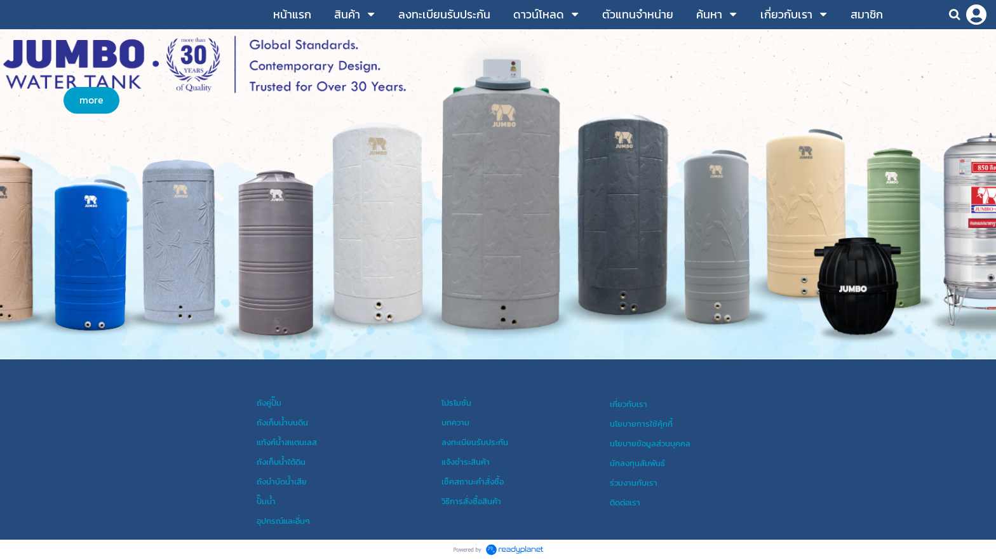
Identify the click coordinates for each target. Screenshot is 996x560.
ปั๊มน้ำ (266, 501)
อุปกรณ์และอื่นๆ (283, 520)
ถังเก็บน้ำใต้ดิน (281, 461)
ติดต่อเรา (625, 502)
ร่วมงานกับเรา (633, 482)
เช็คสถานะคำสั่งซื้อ (472, 481)
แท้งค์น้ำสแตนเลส (287, 442)
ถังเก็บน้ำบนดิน (282, 422)
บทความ (455, 422)
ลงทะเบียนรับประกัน (474, 442)
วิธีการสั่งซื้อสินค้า (471, 501)
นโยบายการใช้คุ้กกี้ (641, 423)
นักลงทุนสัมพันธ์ (637, 463)
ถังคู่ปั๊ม (269, 402)
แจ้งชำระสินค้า (465, 461)
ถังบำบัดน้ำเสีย (282, 481)
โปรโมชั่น (456, 402)
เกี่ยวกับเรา (628, 403)
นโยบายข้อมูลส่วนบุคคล (650, 443)
